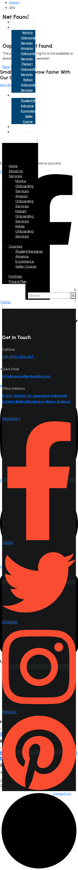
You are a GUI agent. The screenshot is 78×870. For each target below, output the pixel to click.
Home (30, 17)
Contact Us (62, 793)
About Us (27, 22)
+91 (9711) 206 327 (17, 357)
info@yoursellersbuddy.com (26, 376)
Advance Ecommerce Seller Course (25, 261)
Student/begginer (33, 101)
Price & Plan (25, 132)
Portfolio (26, 127)
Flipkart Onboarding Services (29, 69)
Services (28, 27)
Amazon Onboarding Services (29, 53)
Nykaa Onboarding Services (29, 85)
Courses (28, 95)
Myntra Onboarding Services (29, 38)
